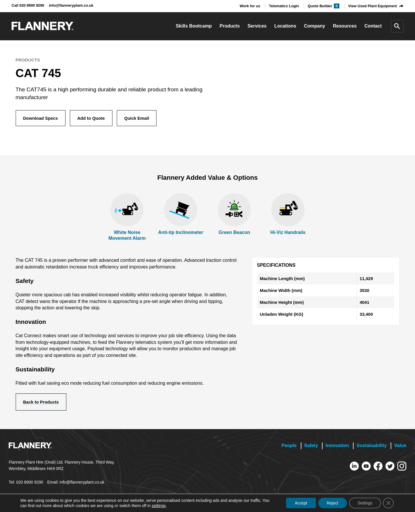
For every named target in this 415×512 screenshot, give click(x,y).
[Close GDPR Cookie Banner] (388, 503)
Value (400, 445)
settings (158, 505)
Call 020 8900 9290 (28, 5)
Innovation (337, 445)
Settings (364, 503)
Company (314, 25)
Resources (345, 25)
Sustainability (371, 445)
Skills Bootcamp (194, 25)
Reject (332, 503)
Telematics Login (284, 6)
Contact (373, 25)
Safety (311, 445)
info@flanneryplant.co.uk (71, 5)
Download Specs (40, 118)
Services (257, 25)
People (288, 445)
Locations (285, 25)
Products (230, 25)
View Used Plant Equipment (372, 6)
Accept (300, 503)
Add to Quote (91, 118)
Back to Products (41, 402)
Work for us (250, 6)
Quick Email (136, 118)
